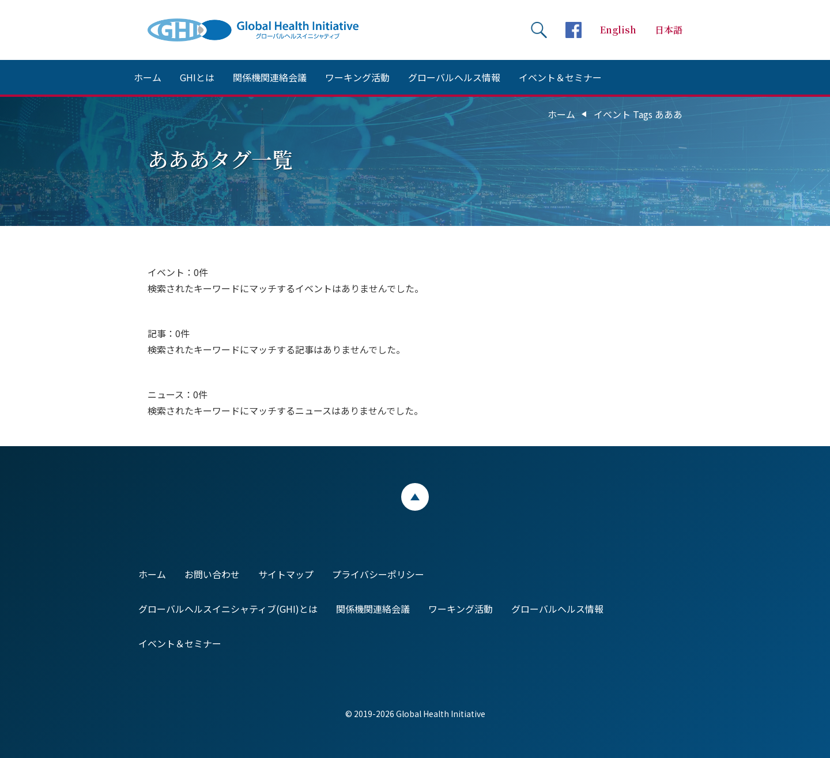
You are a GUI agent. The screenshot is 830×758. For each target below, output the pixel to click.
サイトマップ (286, 574)
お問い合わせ (212, 574)
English (618, 29)
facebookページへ (573, 30)
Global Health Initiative (263, 30)
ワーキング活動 (357, 77)
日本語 (668, 29)
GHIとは (197, 77)
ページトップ (415, 497)
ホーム (147, 77)
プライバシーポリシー (378, 574)
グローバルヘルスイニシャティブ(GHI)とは (228, 609)
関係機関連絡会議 (270, 77)
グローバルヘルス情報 (454, 77)
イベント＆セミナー (560, 77)
